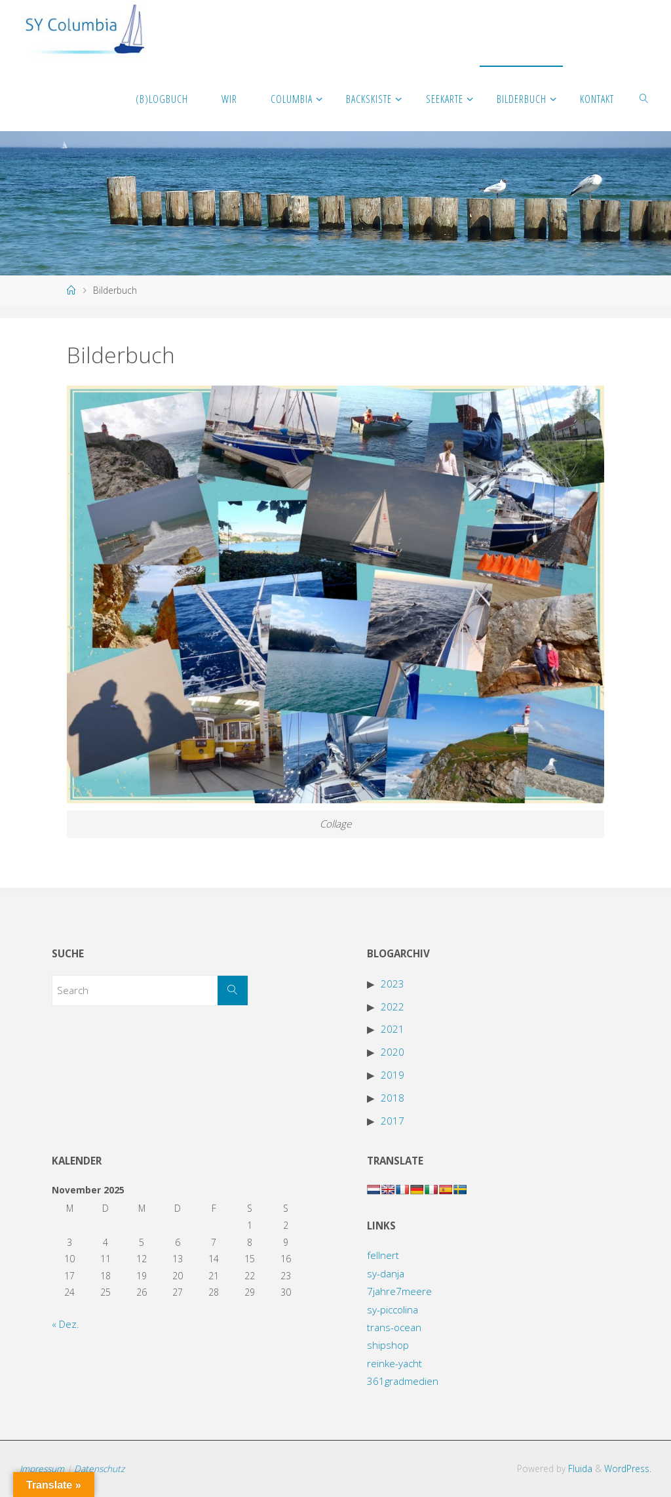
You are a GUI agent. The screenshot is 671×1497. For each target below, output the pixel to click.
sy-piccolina (392, 1309)
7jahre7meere (399, 1291)
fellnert (383, 1255)
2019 (392, 1074)
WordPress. (627, 1468)
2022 (392, 1006)
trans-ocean (394, 1327)
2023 (392, 983)
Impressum (42, 1468)
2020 (392, 1051)
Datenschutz (99, 1468)
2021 (392, 1028)
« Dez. (65, 1323)
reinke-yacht (394, 1363)
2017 (392, 1120)
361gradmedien (402, 1380)
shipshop (388, 1344)
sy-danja (385, 1273)
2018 (392, 1097)
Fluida (579, 1468)
